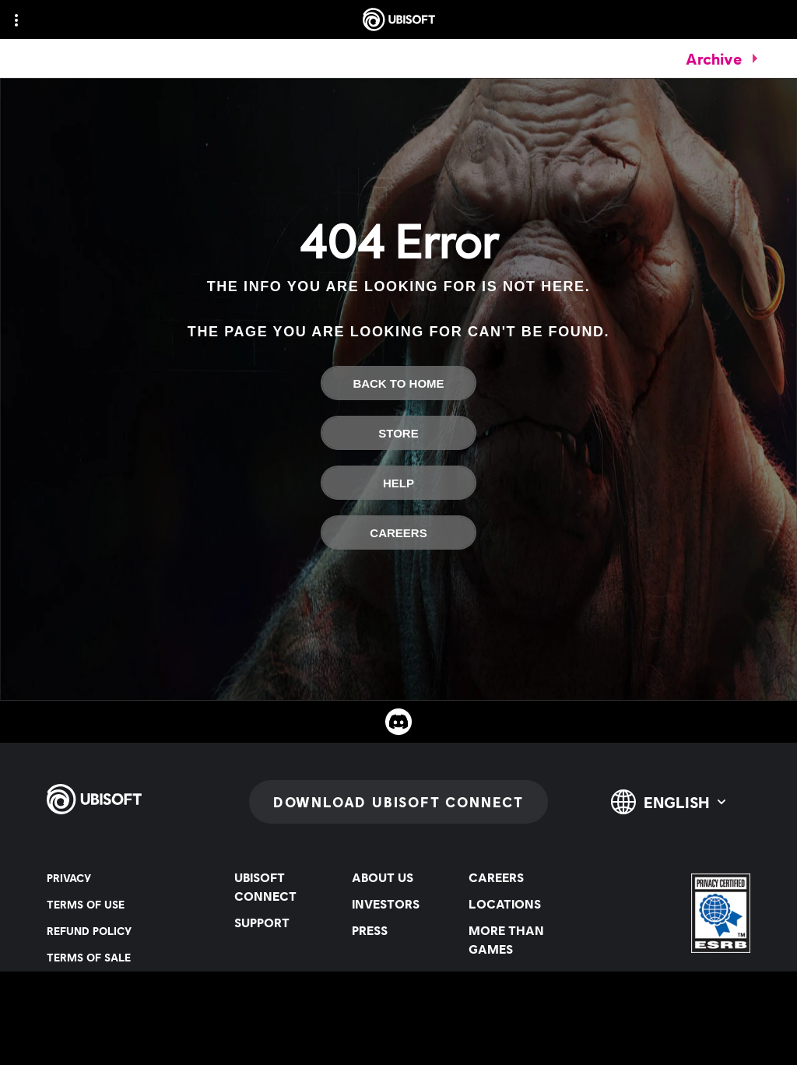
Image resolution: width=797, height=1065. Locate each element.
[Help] (398, 483)
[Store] (398, 433)
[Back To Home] (398, 383)
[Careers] (398, 532)
